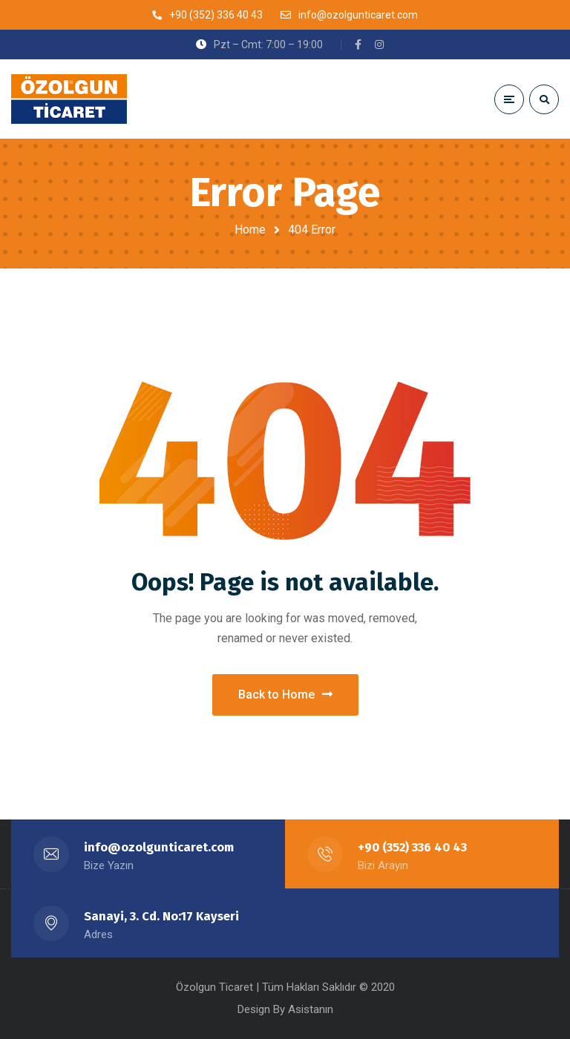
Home (250, 229)
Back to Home (285, 694)
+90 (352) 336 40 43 (412, 847)
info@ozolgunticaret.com (159, 847)
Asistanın (310, 1009)
